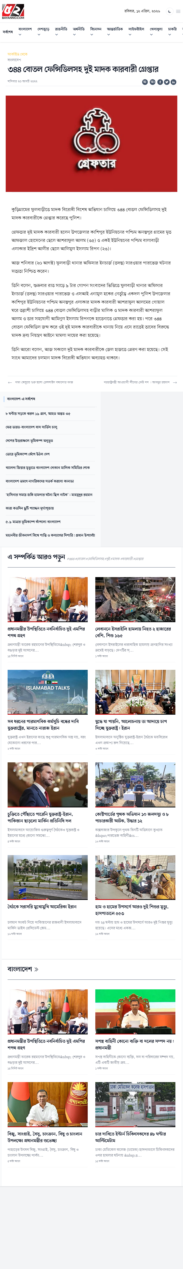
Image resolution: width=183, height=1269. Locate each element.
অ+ (153, 82)
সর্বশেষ (8, 32)
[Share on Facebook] (160, 82)
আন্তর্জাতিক (116, 32)
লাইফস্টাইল (138, 32)
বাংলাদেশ (27, 32)
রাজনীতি (62, 32)
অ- (145, 82)
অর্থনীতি (80, 32)
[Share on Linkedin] (173, 82)
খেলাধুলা (157, 32)
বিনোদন (97, 32)
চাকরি (173, 32)
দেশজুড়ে (45, 32)
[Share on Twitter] (167, 82)
